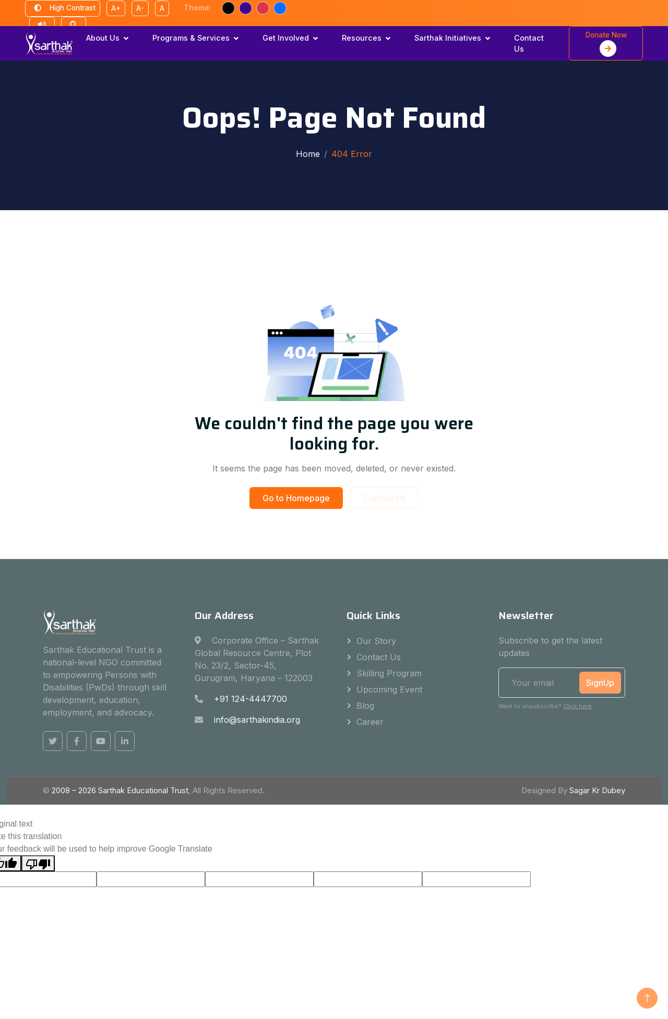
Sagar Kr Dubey (597, 790)
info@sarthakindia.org (257, 719)
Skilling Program (389, 673)
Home (308, 154)
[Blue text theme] (280, 8)
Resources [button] (361, 37)
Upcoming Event (389, 689)
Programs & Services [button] (191, 37)
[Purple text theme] (245, 8)
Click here (577, 706)
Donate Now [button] (606, 44)
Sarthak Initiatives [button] (447, 37)
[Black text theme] (228, 8)
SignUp (600, 682)
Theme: (197, 8)
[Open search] (73, 25)
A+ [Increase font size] (116, 8)
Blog (365, 705)
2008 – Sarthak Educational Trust (120, 790)
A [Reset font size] (162, 8)
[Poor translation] (38, 863)
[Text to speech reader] (42, 25)
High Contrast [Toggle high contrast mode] (63, 8)
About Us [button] (103, 37)
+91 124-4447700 (250, 699)
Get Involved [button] (286, 37)
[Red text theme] (262, 8)
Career (370, 722)
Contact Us (529, 43)
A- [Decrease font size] (140, 8)
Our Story (376, 641)
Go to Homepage (296, 498)
